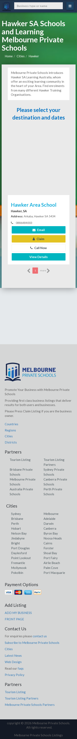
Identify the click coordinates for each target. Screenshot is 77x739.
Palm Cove (51, 568)
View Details (38, 257)
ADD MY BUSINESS (18, 613)
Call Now (38, 248)
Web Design (13, 662)
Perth (15, 523)
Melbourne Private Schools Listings (38, 735)
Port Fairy (51, 558)
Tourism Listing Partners (21, 698)
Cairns (48, 543)
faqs (21, 668)
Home (9, 56)
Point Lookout (21, 558)
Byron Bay (51, 533)
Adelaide (49, 518)
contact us (40, 636)
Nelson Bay (19, 533)
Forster (49, 548)
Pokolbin (17, 572)
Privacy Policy (14, 675)
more (45, 270)
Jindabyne (18, 538)
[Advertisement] (38, 159)
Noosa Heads (53, 538)
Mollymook (18, 568)
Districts (11, 442)
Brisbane (17, 518)
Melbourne (51, 514)
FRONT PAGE (14, 619)
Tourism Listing (20, 459)
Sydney (16, 514)
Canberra (50, 528)
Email (38, 230)
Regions (10, 430)
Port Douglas (20, 548)
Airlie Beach (52, 563)
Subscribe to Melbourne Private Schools (32, 642)
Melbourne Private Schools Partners (30, 704)
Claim (38, 239)
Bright (15, 543)
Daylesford (19, 553)
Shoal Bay (50, 553)
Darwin (49, 523)
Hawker (34, 56)
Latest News (13, 655)
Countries (11, 424)
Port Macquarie (54, 572)
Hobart (16, 528)
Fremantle (18, 563)
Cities (21, 56)
